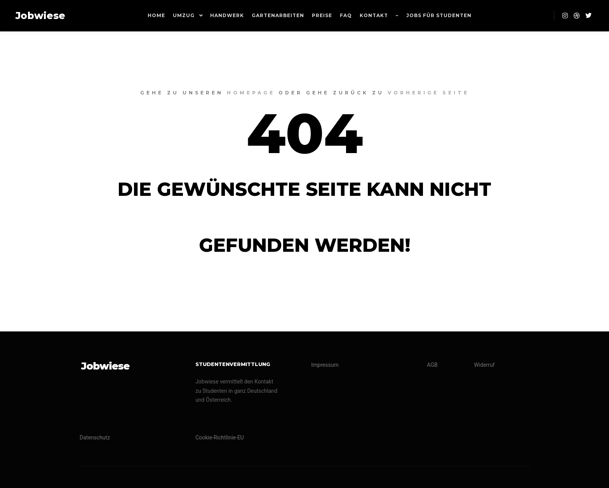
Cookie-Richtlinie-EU (219, 437)
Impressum (324, 365)
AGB (432, 365)
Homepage (251, 93)
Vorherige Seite (428, 93)
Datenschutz (95, 437)
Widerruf (484, 365)
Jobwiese (40, 15)
